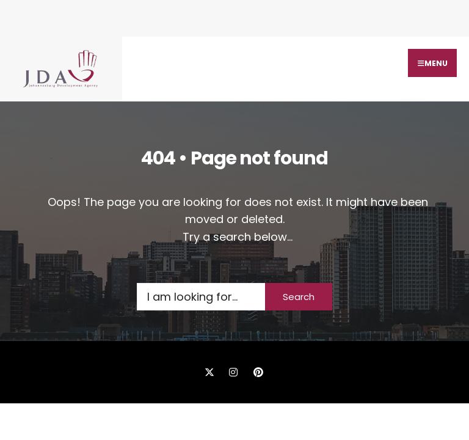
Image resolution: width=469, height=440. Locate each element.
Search (298, 296)
